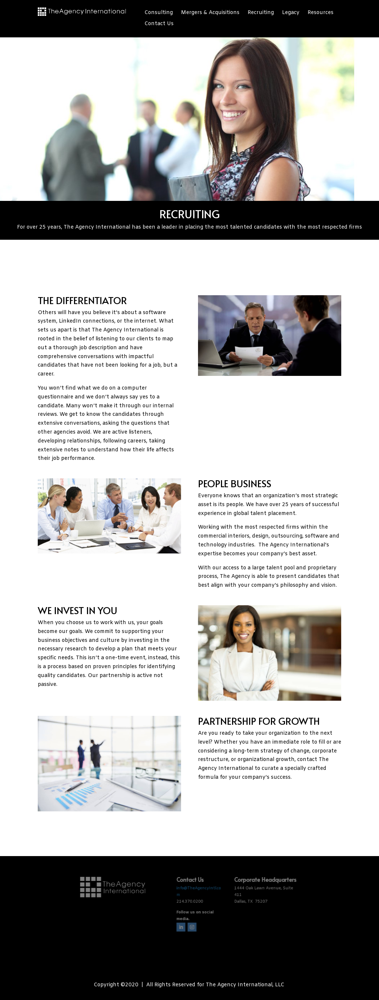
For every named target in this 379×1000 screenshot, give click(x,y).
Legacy (290, 13)
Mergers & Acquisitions (210, 13)
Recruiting (261, 13)
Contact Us (159, 24)
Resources (320, 13)
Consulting (158, 13)
